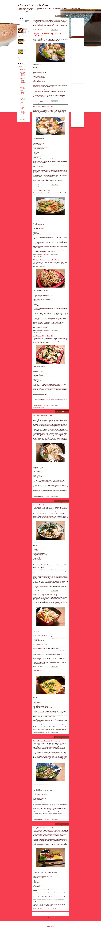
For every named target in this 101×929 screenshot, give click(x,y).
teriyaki (37, 332)
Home (19, 11)
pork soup (42, 103)
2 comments (47, 908)
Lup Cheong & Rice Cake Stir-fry (44, 336)
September (22, 119)
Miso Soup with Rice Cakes (42, 415)
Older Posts (65, 914)
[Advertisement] (76, 26)
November (22, 71)
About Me (26, 11)
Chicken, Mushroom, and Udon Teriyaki (46, 260)
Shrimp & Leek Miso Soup (25, 29)
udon (41, 256)
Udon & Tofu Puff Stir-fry (41, 190)
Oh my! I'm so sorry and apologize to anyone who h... (22, 74)
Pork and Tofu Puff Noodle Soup (25, 40)
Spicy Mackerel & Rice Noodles (44, 828)
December (22, 69)
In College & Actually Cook (32, 5)
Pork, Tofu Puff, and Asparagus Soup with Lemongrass (22, 80)
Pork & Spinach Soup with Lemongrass (46, 741)
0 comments (46, 29)
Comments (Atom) (53, 917)
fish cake (37, 186)
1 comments (46, 101)
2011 (20, 66)
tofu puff (37, 256)
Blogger (52, 926)
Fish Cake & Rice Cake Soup (43, 106)
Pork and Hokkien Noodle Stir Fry (25, 51)
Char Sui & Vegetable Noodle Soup (45, 595)
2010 (20, 68)
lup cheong (38, 407)
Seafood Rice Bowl (39, 505)
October (21, 117)
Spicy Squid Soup (39, 671)
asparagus (38, 103)
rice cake (41, 186)
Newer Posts (36, 914)
